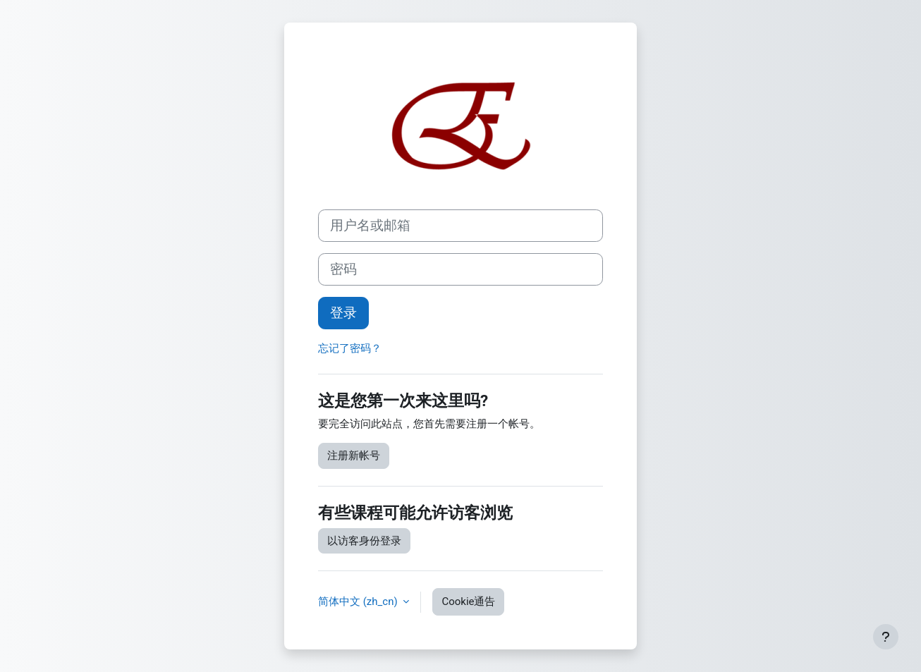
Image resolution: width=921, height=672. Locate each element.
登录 (343, 313)
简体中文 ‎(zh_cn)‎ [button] (359, 601)
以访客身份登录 (364, 540)
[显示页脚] (885, 636)
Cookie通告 (468, 601)
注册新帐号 (353, 455)
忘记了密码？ (350, 348)
